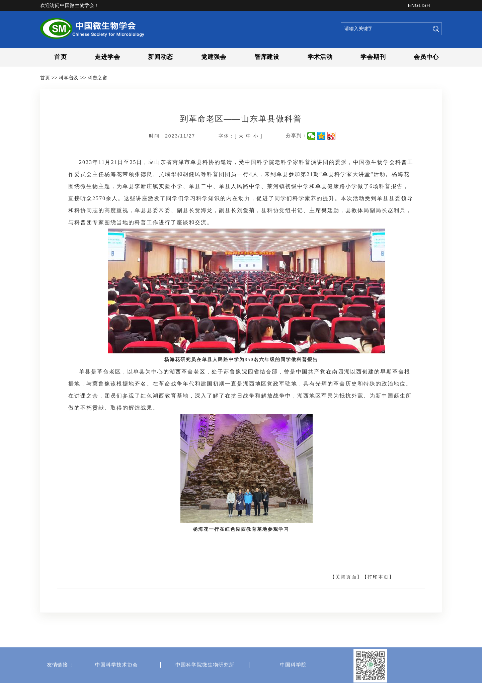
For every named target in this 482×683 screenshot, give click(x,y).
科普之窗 (97, 77)
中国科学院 (293, 677)
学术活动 (320, 57)
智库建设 (266, 57)
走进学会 (107, 57)
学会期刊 (373, 57)
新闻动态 (160, 57)
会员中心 (426, 57)
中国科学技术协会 (116, 677)
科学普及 (69, 77)
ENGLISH (419, 5)
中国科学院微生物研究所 (204, 677)
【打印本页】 (378, 577)
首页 (60, 57)
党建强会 (213, 57)
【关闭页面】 (346, 577)
